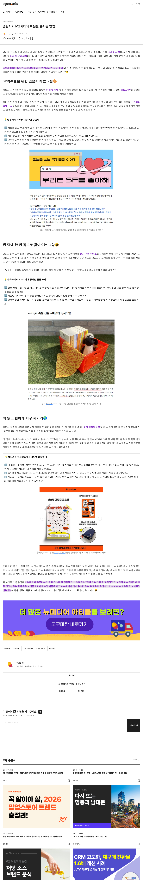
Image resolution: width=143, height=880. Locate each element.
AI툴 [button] (62, 12)
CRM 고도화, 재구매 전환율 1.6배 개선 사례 (90, 836)
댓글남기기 (134, 725)
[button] (136, 759)
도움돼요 (62, 691)
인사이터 (41, 12)
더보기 (136, 759)
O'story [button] (21, 12)
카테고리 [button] (8, 11)
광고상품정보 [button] (52, 12)
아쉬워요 (81, 691)
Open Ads (10, 4)
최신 (29, 12)
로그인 (138, 4)
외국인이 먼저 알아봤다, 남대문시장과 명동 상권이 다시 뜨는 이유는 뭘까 (100, 773)
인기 (34, 12)
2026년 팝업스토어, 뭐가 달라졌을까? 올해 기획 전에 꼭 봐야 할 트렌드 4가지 (33, 773)
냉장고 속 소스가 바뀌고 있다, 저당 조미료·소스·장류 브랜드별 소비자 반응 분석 (32, 836)
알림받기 (71, 675)
